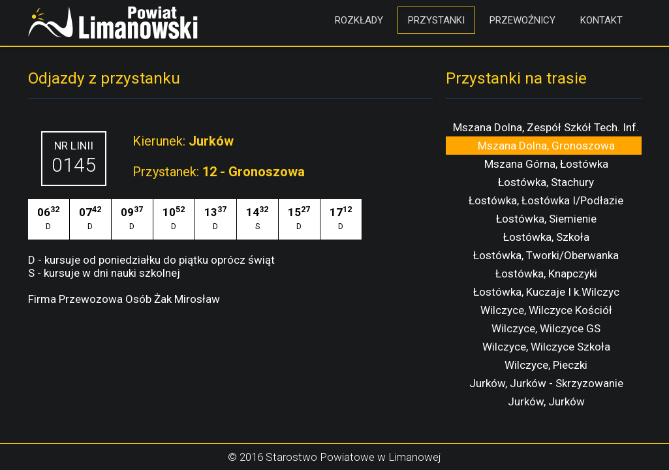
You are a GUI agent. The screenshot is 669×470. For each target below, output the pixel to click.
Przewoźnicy (522, 20)
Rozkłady (359, 20)
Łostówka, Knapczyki (546, 273)
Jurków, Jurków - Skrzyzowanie (546, 383)
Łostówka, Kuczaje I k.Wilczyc (546, 291)
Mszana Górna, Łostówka (546, 163)
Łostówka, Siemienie (546, 218)
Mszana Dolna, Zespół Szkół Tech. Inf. (546, 127)
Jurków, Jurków (546, 401)
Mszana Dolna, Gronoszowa (546, 145)
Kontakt (601, 20)
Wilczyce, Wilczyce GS (545, 328)
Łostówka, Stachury (546, 182)
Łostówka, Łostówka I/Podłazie (546, 200)
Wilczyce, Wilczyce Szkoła (546, 346)
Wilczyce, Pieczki (546, 364)
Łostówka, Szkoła (546, 236)
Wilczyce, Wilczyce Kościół (546, 310)
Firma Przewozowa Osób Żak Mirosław (124, 299)
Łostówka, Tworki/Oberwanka (546, 255)
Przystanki (436, 20)
